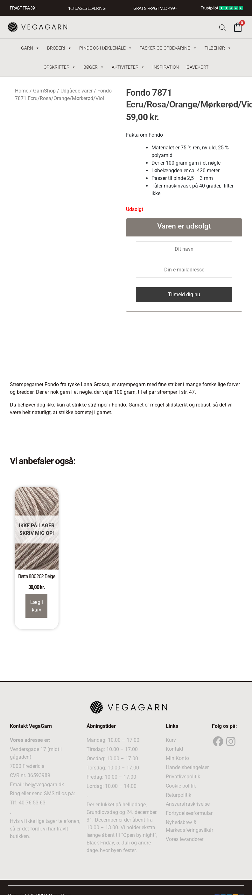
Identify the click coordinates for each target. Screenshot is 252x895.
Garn (30, 48)
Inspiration (165, 67)
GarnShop (44, 91)
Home (21, 91)
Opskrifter (60, 67)
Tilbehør (218, 48)
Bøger (93, 67)
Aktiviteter (128, 67)
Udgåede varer (76, 91)
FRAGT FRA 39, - (23, 7)
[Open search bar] (222, 27)
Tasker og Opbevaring (168, 48)
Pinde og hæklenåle (105, 48)
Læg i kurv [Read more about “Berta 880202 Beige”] (36, 606)
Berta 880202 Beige (36, 576)
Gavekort (197, 67)
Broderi (59, 48)
